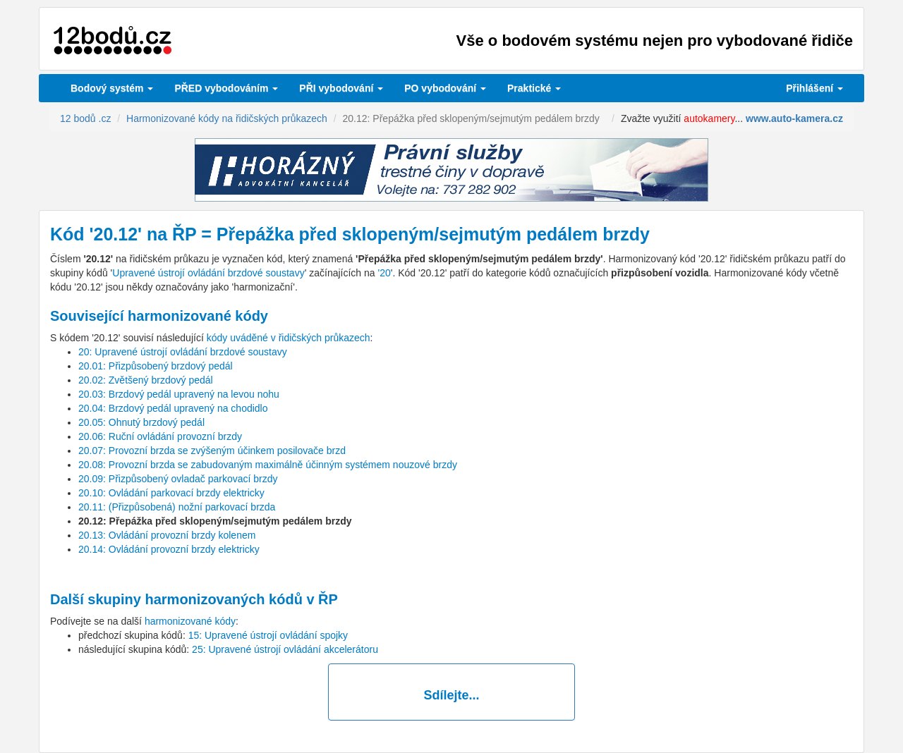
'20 (384, 272)
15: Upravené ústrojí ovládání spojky (268, 635)
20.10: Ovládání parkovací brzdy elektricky (171, 492)
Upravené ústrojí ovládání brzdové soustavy (208, 272)
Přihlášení (814, 88)
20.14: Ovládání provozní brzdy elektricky (169, 549)
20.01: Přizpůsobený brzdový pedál (155, 366)
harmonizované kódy (190, 621)
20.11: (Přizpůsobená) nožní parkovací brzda (176, 507)
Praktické (534, 88)
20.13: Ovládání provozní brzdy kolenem (166, 535)
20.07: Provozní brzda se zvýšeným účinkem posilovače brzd (212, 450)
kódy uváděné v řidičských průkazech (288, 337)
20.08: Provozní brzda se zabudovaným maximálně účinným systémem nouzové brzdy (267, 464)
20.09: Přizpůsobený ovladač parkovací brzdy (178, 478)
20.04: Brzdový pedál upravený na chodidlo (173, 408)
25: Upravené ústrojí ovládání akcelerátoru (285, 649)
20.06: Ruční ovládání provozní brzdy (160, 436)
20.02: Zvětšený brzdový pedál (145, 380)
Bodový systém (112, 88)
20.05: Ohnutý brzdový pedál (141, 422)
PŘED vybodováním (226, 88)
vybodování (341, 88)
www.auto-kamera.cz (794, 118)
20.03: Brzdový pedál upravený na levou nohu (178, 394)
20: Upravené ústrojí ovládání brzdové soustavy (182, 351)
